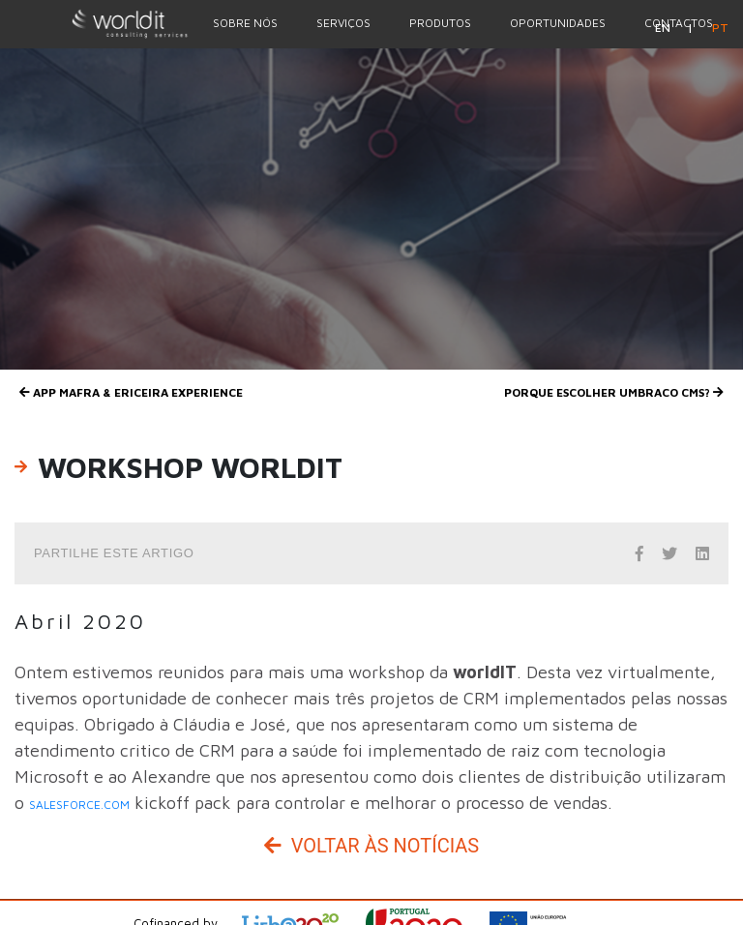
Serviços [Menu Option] (343, 22)
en (664, 27)
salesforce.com (79, 804)
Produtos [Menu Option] (440, 22)
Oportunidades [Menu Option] (558, 22)
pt (720, 27)
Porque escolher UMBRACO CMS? (614, 392)
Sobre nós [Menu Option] (245, 22)
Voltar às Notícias (371, 845)
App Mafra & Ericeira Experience (131, 392)
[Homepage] (96, 23)
